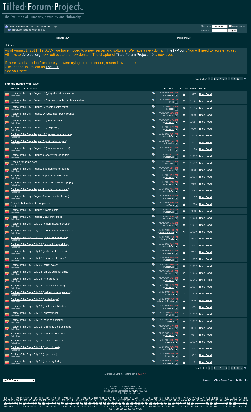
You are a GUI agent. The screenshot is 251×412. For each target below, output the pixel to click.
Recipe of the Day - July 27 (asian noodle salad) (38, 258)
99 (14, 400)
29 (70, 398)
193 (127, 402)
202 (162, 402)
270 (177, 405)
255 (119, 405)
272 (184, 405)
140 (170, 400)
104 (33, 400)
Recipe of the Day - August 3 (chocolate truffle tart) (40, 196)
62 (160, 398)
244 (77, 405)
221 (234, 402)
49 (125, 398)
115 (75, 400)
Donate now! (62, 38)
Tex (172, 102)
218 (223, 402)
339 (196, 407)
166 (24, 402)
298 (39, 407)
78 (204, 398)
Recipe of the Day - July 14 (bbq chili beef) (35, 347)
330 (162, 407)
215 (211, 402)
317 (112, 407)
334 (177, 407)
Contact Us (208, 380)
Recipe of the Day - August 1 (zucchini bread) (37, 216)
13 (26, 398)
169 (35, 402)
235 (43, 405)
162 (9, 402)
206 (177, 402)
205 (173, 402)
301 (51, 407)
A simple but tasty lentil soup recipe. (31, 203)
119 (90, 400)
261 (142, 405)
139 (166, 400)
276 (200, 405)
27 (65, 398)
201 (158, 402)
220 (230, 402)
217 (219, 402)
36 (89, 398)
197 (142, 402)
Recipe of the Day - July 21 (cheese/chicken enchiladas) (43, 230)
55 (141, 398)
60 (155, 398)
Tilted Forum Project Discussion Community (30, 27)
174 (54, 402)
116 (79, 400)
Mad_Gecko (169, 239)
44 (111, 398)
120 (94, 400)
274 (192, 405)
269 (173, 405)
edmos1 (170, 164)
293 (20, 407)
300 (47, 407)
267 (165, 405)
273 (188, 405)
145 (189, 400)
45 (114, 398)
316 (108, 407)
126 (117, 400)
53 (136, 398)
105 (37, 400)
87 (228, 398)
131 (136, 400)
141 (174, 400)
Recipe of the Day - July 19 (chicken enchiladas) (38, 306)
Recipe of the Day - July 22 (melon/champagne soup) (41, 292)
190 (116, 402)
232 (32, 405)
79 (206, 398)
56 (144, 398)
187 (104, 402)
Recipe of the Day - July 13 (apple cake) (34, 354)
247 (89, 405)
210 (192, 402)
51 (130, 398)
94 (247, 398)
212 (200, 402)
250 (100, 405)
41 (103, 398)
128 (124, 400)
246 (85, 405)
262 (146, 405)
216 (215, 402)
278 (207, 405)
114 (71, 400)
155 (227, 400)
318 (116, 407)
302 (54, 407)
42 (106, 398)
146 (193, 400)
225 (5, 405)
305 (66, 407)
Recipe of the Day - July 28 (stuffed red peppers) (39, 251)
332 (169, 407)
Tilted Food (205, 94)
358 (129, 409)
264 (154, 405)
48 (122, 398)
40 (100, 398)
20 (46, 398)
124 (109, 400)
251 (104, 405)
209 (188, 402)
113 (67, 400)
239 (58, 405)
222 (238, 402)
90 (236, 398)
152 (216, 400)
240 (62, 405)
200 (154, 402)
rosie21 (171, 274)
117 (82, 400)
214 (207, 402)
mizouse (170, 294)
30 (73, 398)
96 (6, 400)
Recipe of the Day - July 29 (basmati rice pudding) (40, 244)
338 (192, 407)
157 (235, 400)
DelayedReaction (166, 301)
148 (201, 400)
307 (74, 407)
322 (131, 407)
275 (196, 405)
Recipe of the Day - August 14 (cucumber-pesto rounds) (43, 113)
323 (135, 407)
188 (108, 402)
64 (166, 398)
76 (198, 398)
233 (35, 405)
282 (223, 405)
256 (123, 405)
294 (24, 407)
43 (108, 398)
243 (74, 405)
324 (139, 407)
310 (85, 407)
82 (215, 398)
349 (234, 407)
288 (245, 405)
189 (112, 402)
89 (234, 398)
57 (147, 398)
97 (9, 400)
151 (212, 400)
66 (171, 398)
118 (86, 400)
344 (215, 407)
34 (84, 398)
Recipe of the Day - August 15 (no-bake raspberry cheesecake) (47, 100)
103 (29, 400)
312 (93, 407)
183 (89, 402)
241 (66, 405)
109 (52, 400)
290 (9, 407)
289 (5, 407)
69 (179, 398)
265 (158, 405)
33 (81, 398)
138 (163, 400)
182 (85, 402)
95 (4, 400)
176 (62, 402)
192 (123, 402)
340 (200, 407)
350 (238, 407)
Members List (184, 38)
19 (43, 398)
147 (197, 400)
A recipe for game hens (24, 161)
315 (104, 407)
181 (81, 402)
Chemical (170, 143)
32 (78, 398)
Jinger (171, 315)
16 (35, 398)
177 (66, 402)
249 (97, 405)
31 (76, 398)
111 (60, 400)
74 (193, 398)
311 (89, 407)
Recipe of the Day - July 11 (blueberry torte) (36, 361)
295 (28, 407)
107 (44, 400)
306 (70, 407)
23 (54, 398)
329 (158, 407)
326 (146, 407)
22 (51, 398)
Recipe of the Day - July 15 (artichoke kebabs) (37, 340)
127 (121, 400)
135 (151, 400)
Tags (55, 27)
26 (62, 398)
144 (185, 400)
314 (100, 407)
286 (238, 405)
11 (21, 398)
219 (226, 402)
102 (25, 400)
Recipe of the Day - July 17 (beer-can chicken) (37, 319)
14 (29, 398)
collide (171, 109)
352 (245, 407)
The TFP (52, 67)
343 (211, 407)
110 (56, 400)
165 (20, 402)
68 (176, 398)
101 (21, 400)
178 (70, 402)
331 (165, 407)
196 (139, 402)
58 (149, 398)
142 (178, 400)
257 (127, 405)
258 (131, 405)
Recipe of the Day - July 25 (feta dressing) (35, 278)
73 (190, 398)
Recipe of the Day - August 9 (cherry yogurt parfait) (40, 154)
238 (54, 405)
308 (77, 407)
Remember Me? (237, 27)
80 (209, 398)
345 (219, 407)
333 (173, 407)
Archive (239, 380)
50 (127, 398)
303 (58, 407)
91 (239, 398)
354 (114, 409)
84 (220, 398)
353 (110, 409)
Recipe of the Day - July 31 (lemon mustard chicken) (41, 223)
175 (58, 402)
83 (217, 398)
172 (47, 402)
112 (63, 400)
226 (9, 405)
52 (133, 398)
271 (181, 405)
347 (226, 407)
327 (150, 407)
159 (243, 400)
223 (242, 402)
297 (35, 407)
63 (163, 398)
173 (51, 402)
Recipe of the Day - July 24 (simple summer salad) (40, 271)
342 (207, 407)
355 (118, 409)
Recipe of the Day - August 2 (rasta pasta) (35, 209)
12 (24, 398)
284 (230, 405)
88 (231, 398)
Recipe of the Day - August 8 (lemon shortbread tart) (41, 168)
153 (220, 400)
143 (182, 400)
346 (223, 407)
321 (127, 407)
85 (223, 398)
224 (245, 402)
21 (48, 398)
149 (204, 400)
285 (234, 405)
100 (17, 400)
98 (12, 400)
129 (128, 400)
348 (230, 407)
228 (16, 405)
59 (152, 398)
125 (113, 400)
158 (239, 400)
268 (169, 405)
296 (32, 407)
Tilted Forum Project (224, 380)
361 (141, 409)
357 (125, 409)
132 (140, 400)
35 (86, 398)
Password (205, 30)
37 (92, 398)
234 (39, 405)
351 (242, 407)
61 (157, 398)
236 (47, 405)
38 (95, 398)
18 (40, 398)
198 (146, 402)
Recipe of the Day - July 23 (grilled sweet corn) (38, 285)
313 (97, 407)
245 (81, 405)
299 (43, 407)
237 (51, 405)
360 (137, 409)
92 (242, 398)
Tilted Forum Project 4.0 (135, 55)
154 (224, 400)
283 (226, 405)
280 (215, 405)
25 (59, 398)
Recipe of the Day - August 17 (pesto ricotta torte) (39, 106)
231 (28, 405)
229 (20, 405)
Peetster (170, 342)
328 (154, 407)
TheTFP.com (176, 50)
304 (62, 407)
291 (13, 407)
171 (43, 402)
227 (13, 405)
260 (139, 405)
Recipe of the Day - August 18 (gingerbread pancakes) (42, 93)
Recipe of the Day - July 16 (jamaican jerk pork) (38, 333)
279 (211, 405)
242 (70, 405)
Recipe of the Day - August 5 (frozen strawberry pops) (42, 182)
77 (201, 398)
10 (238, 79)
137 (159, 400)
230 (24, 405)
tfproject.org (31, 55)
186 (100, 402)
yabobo (171, 356)
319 (119, 407)
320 (123, 407)
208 (184, 402)
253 (112, 405)
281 (219, 405)
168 (32, 402)
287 (242, 405)
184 (93, 402)
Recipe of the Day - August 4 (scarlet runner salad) (40, 189)
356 (121, 409)
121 (98, 400)
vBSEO (135, 391)
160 (246, 400)
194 (131, 402)
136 (155, 400)
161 (5, 402)
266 (162, 405)
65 (168, 398)
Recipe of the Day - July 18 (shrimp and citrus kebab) (41, 326)
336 (184, 407)
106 (40, 400)
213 (204, 402)
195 (135, 402)
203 (165, 402)
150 (208, 400)
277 (204, 405)
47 (119, 398)
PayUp (13, 206)
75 (196, 398)
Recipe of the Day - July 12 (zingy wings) (34, 313)
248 (93, 405)
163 (13, 402)
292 (16, 407)
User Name (206, 26)
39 (97, 398)
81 (212, 398)
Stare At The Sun (166, 232)
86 (226, 398)
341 (204, 407)
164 (16, 402)
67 (174, 398)
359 (133, 409)
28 (67, 398)
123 (105, 400)
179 (74, 402)
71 (185, 398)
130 (132, 400)
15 (32, 398)
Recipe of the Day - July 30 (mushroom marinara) (39, 237)
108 (48, 400)
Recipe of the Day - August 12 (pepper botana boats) (41, 134)
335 (181, 407)
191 (119, 402)
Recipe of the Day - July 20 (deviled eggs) (35, 299)
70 (182, 398)
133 (144, 400)
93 (245, 398)
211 (196, 402)
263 (150, 405)
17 (37, 398)
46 (116, 398)
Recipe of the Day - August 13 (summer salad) (37, 120)
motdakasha (16, 164)
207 (181, 402)
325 (142, 407)
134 (147, 400)
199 (150, 402)
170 (39, 402)
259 (135, 405)
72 (187, 398)
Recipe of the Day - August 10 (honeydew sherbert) (40, 148)
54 (138, 398)
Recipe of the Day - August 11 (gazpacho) (35, 127)
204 (169, 402)
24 (56, 398)
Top (246, 380)
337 (188, 407)
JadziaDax (15, 96)
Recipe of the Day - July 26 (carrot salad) (34, 264)
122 (102, 400)
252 (108, 405)
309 (81, 407)
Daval (171, 322)
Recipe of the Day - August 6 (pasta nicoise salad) (40, 175)
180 (77, 402)
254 (116, 405)
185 (97, 402)
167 (28, 402)
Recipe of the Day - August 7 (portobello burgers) (39, 141)
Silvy (172, 150)
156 (231, 400)
